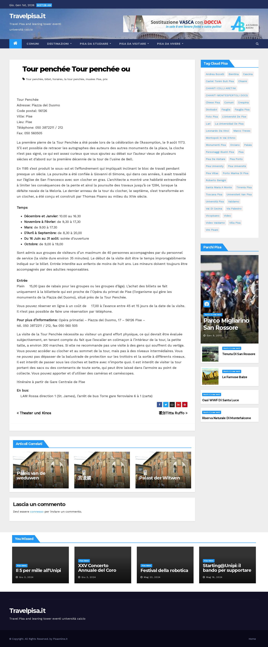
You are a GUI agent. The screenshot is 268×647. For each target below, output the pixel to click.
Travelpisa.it (27, 16)
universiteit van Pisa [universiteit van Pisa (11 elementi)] (239, 194)
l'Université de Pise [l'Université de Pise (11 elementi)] (234, 116)
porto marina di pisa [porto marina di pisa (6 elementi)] (235, 173)
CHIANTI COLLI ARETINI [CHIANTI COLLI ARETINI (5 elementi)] (221, 88)
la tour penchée (74, 79)
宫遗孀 (84, 478)
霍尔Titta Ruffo (173, 413)
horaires (58, 79)
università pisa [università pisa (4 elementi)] (215, 201)
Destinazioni (59, 43)
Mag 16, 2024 (214, 577)
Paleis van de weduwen (31, 475)
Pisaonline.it (60, 639)
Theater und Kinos (34, 413)
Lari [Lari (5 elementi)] (208, 123)
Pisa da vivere (170, 43)
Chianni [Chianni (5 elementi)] (242, 81)
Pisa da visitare (134, 43)
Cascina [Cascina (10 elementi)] (248, 74)
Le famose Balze (234, 377)
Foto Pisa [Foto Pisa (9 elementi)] (212, 116)
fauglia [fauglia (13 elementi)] (225, 109)
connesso (37, 511)
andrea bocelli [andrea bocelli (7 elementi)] (215, 74)
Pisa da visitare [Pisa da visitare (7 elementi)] (215, 159)
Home (252, 639)
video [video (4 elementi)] (227, 215)
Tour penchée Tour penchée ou (76, 69)
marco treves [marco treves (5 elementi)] (241, 130)
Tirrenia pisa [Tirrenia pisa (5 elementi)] (244, 187)
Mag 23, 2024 (152, 577)
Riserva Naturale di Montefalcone (226, 418)
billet (48, 79)
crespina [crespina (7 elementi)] (243, 102)
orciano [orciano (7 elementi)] (235, 144)
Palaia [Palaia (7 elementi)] (248, 144)
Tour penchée (34, 79)
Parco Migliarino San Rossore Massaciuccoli (226, 327)
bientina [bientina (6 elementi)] (234, 74)
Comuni (32, 43)
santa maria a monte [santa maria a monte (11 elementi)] (219, 187)
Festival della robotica (164, 570)
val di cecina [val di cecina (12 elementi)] (214, 208)
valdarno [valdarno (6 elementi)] (233, 201)
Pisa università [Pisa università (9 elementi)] (237, 166)
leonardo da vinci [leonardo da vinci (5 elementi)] (217, 130)
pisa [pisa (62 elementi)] (240, 151)
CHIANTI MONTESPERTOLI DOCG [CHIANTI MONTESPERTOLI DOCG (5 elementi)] (227, 95)
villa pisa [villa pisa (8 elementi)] (234, 222)
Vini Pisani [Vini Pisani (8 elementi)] (212, 229)
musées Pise (93, 79)
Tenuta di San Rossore (238, 354)
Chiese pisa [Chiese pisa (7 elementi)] (213, 102)
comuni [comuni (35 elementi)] (229, 102)
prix (105, 79)
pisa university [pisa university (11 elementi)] (215, 166)
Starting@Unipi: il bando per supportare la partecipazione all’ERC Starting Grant (227, 572)
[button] (257, 43)
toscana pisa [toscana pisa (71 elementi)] (214, 194)
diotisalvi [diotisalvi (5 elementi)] (211, 109)
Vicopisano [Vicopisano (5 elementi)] (212, 215)
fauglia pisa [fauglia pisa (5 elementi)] (242, 109)
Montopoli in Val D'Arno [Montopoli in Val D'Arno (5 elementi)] (220, 137)
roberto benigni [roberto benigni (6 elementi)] (216, 180)
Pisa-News (21, 566)
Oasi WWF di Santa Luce (220, 400)
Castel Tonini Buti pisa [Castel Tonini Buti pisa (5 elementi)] (220, 81)
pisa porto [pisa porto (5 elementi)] (236, 159)
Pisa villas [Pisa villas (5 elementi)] (212, 173)
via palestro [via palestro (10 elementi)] (234, 208)
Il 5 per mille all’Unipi (38, 570)
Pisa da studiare (95, 43)
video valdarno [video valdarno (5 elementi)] (215, 222)
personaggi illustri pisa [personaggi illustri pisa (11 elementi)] (220, 151)
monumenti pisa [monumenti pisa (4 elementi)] (216, 144)
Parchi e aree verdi (213, 315)
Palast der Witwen (159, 478)
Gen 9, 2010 (214, 335)
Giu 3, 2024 (26, 577)
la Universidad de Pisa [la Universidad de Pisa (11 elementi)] (229, 123)
